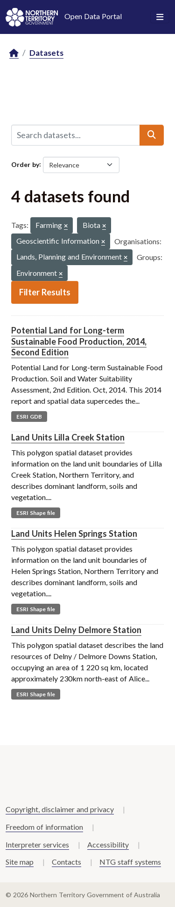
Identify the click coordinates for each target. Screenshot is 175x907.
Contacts (66, 861)
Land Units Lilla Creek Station (68, 437)
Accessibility (108, 844)
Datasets (46, 53)
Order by (25, 164)
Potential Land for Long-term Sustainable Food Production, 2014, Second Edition (79, 341)
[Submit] (152, 135)
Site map (20, 861)
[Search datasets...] (75, 135)
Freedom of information (44, 826)
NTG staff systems (130, 861)
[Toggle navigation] (159, 17)
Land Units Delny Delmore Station (76, 630)
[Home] (14, 53)
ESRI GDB (29, 416)
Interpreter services (37, 844)
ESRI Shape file (35, 512)
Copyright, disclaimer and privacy (60, 809)
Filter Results (44, 292)
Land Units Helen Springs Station (74, 533)
